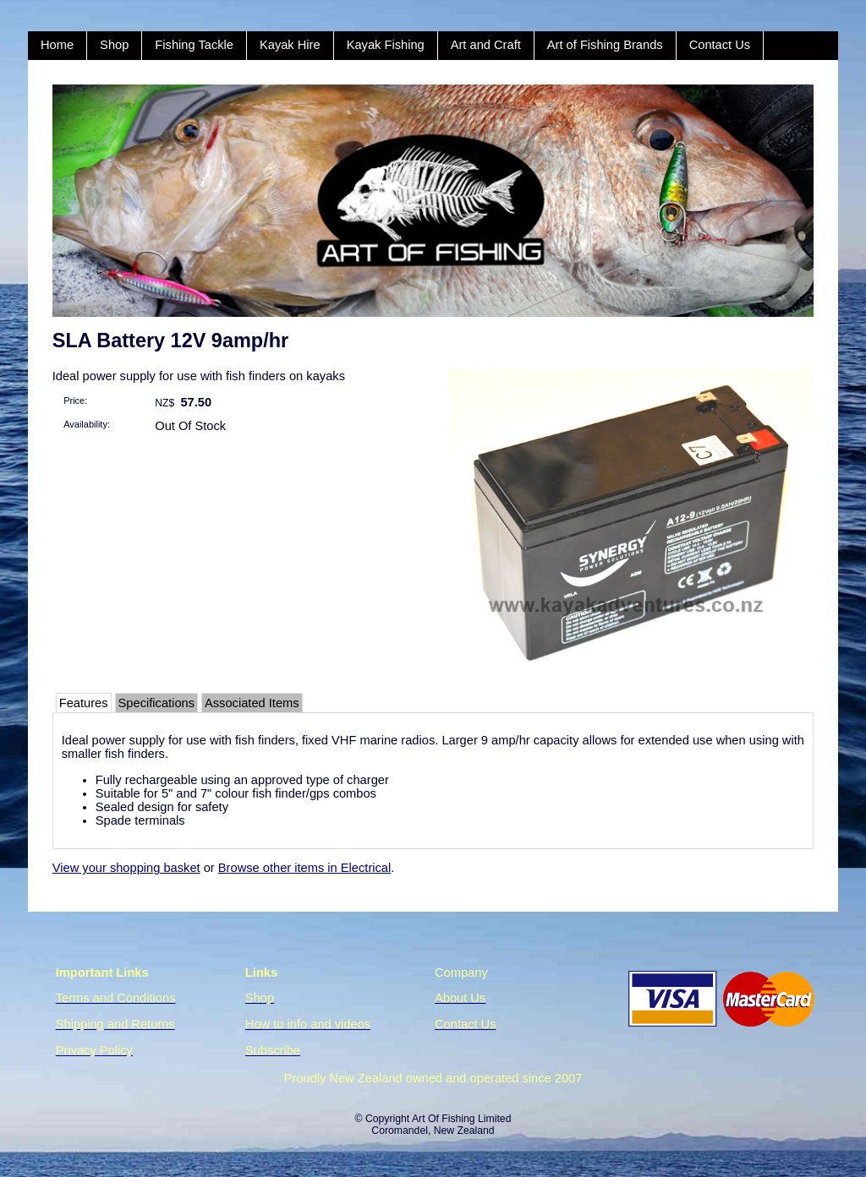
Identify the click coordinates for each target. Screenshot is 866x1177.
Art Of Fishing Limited (461, 1119)
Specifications (156, 703)
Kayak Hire (290, 45)
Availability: (86, 424)
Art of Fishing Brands (605, 45)
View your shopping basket (126, 868)
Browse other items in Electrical (304, 868)
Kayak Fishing (386, 45)
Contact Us (720, 45)
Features (83, 703)
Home (57, 45)
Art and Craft (486, 45)
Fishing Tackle (194, 45)
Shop (114, 45)
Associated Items (252, 703)
